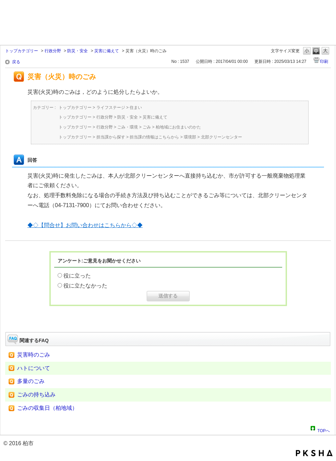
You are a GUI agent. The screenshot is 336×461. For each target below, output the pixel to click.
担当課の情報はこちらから (154, 137)
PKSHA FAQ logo (314, 453)
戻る (16, 61)
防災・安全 (77, 50)
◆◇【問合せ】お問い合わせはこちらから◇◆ (85, 225)
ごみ (147, 127)
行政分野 (53, 50)
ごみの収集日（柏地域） (47, 408)
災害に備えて (106, 50)
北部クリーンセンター (221, 137)
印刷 (324, 61)
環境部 (190, 137)
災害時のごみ (33, 355)
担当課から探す (110, 137)
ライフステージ (110, 107)
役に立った (77, 276)
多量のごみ (31, 381)
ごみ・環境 (127, 127)
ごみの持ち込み (36, 394)
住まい (136, 107)
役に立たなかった (85, 286)
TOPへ (323, 429)
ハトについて (33, 368)
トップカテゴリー (21, 50)
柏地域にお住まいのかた (178, 127)
